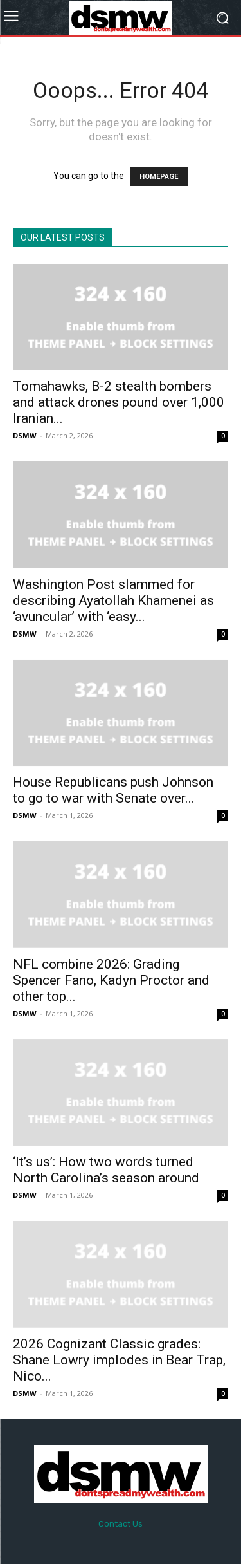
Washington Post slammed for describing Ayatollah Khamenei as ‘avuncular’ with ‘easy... (113, 600)
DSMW (25, 435)
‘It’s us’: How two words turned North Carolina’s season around (106, 1170)
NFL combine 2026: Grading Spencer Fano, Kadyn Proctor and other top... (111, 980)
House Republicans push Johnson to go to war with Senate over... (113, 790)
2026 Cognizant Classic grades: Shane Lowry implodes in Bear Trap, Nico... (119, 1360)
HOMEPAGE (158, 176)
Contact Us (120, 1524)
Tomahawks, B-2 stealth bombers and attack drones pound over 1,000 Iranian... (118, 402)
